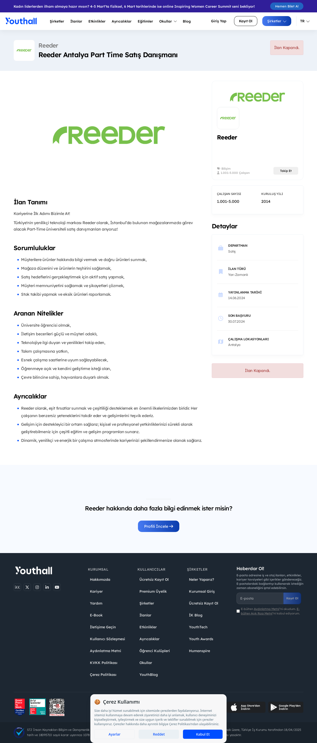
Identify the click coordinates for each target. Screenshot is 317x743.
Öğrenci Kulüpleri (154, 651)
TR (305, 21)
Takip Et (286, 171)
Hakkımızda (100, 579)
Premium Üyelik (153, 591)
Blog (187, 21)
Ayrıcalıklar (149, 639)
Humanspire (199, 651)
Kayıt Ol (245, 21)
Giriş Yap (218, 21)
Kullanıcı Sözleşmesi (107, 639)
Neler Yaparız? (201, 579)
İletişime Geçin (103, 627)
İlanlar (76, 21)
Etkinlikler (97, 21)
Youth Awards (201, 639)
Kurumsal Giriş (202, 591)
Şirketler (57, 21)
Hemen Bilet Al (286, 6)
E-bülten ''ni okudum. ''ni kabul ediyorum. (270, 611)
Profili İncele (158, 526)
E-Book (96, 615)
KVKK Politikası (103, 663)
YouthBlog (148, 674)
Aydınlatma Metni (105, 651)
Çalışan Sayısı (229, 194)
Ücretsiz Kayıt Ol (154, 579)
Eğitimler (145, 21)
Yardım (96, 603)
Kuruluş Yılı (272, 194)
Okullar (168, 21)
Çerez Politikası (103, 674)
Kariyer (96, 591)
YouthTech (198, 627)
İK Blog (195, 615)
